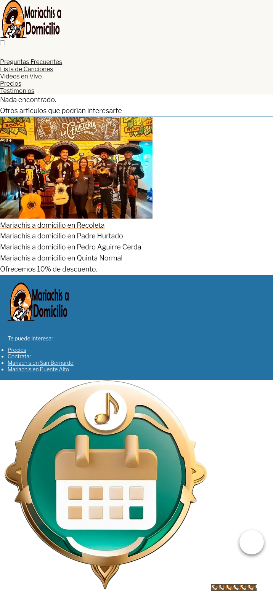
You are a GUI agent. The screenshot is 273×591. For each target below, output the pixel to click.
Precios (10, 83)
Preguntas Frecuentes (31, 61)
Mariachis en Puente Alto (38, 369)
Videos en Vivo (21, 76)
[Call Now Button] (233, 587)
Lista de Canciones (26, 69)
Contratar (19, 356)
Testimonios (17, 90)
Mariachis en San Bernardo (41, 362)
